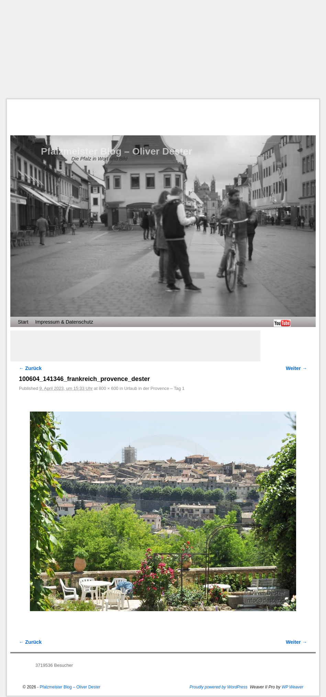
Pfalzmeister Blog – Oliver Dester (116, 151)
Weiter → (296, 368)
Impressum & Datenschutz (64, 322)
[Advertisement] (166, 49)
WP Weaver (292, 687)
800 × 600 (108, 388)
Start (23, 322)
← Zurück (30, 368)
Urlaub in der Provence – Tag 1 (154, 388)
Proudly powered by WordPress (219, 687)
